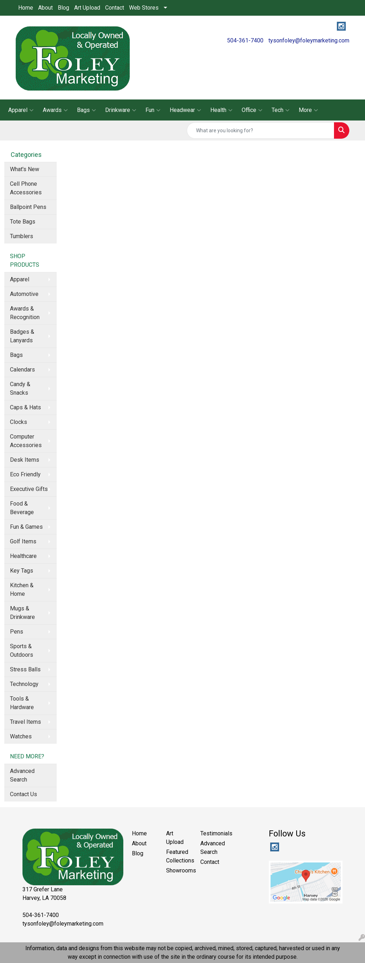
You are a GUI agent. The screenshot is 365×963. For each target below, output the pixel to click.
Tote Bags (22, 221)
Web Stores (144, 7)
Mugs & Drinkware (22, 612)
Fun (152, 110)
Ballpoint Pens (28, 207)
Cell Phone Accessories (26, 188)
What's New (24, 169)
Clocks (18, 422)
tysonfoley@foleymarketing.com (308, 40)
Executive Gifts (29, 489)
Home (25, 7)
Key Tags (21, 570)
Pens (16, 631)
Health (221, 110)
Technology (24, 684)
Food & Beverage (22, 508)
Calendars (22, 369)
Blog (63, 7)
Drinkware (120, 110)
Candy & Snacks (20, 388)
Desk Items (24, 459)
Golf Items (23, 541)
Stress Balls (25, 669)
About (45, 7)
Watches (21, 736)
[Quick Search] (260, 130)
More (308, 110)
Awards (55, 110)
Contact (114, 7)
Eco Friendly (25, 474)
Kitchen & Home (22, 589)
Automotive (24, 294)
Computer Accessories (26, 441)
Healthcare (23, 556)
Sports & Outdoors (21, 650)
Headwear (185, 110)
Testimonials (213, 833)
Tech (280, 110)
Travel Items (25, 721)
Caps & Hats (25, 407)
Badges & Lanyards (22, 336)
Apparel (21, 110)
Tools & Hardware (22, 703)
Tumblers (21, 236)
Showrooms (179, 870)
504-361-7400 (245, 40)
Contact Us (23, 794)
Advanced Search (22, 775)
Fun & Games (26, 526)
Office (252, 110)
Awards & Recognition (25, 313)
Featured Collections (179, 856)
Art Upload (87, 7)
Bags (86, 110)
